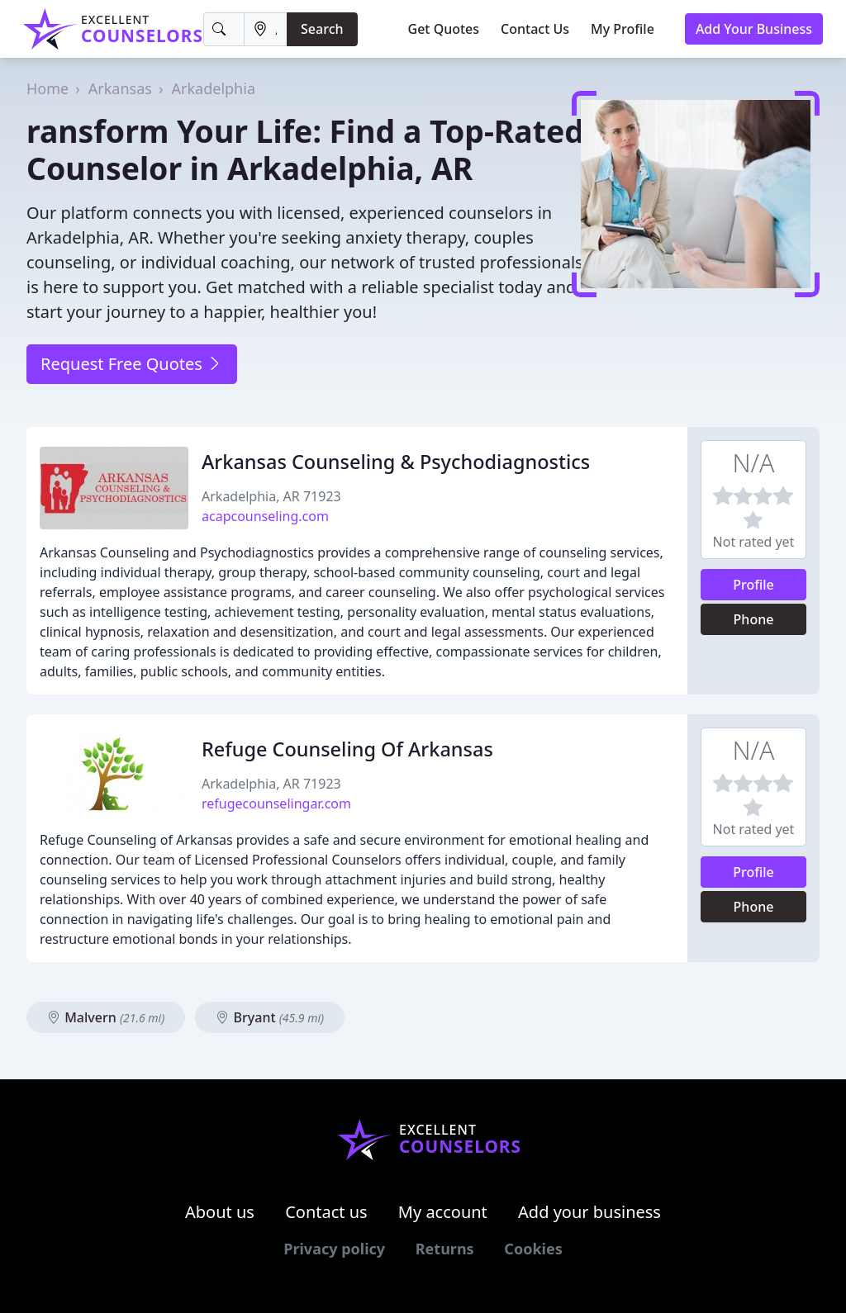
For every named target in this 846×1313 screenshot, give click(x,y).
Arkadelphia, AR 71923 (271, 496)
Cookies (533, 1248)
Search (322, 29)
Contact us (326, 1212)
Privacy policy (334, 1248)
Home (47, 88)
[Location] (266, 29)
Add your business (589, 1212)
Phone (754, 619)
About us (219, 1212)
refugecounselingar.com (276, 803)
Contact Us (535, 29)
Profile (753, 585)
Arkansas (120, 88)
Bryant (270, 1017)
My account (442, 1212)
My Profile (622, 29)
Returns (445, 1248)
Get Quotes (444, 29)
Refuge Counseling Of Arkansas (347, 749)
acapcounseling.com (265, 516)
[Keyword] (224, 29)
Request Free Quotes (131, 364)
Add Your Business (754, 29)
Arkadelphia (213, 88)
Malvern (105, 1017)
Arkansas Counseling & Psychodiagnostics (396, 461)
